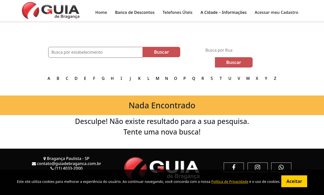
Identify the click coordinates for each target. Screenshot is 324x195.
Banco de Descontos (135, 12)
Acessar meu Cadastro (276, 12)
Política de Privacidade (229, 181)
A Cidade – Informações (224, 12)
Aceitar (294, 181)
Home (101, 12)
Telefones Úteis (178, 12)
